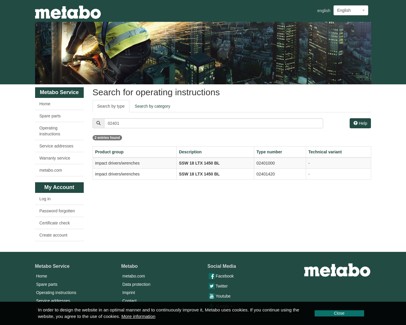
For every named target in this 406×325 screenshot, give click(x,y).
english (323, 10)
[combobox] (350, 10)
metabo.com (51, 170)
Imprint (128, 292)
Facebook (221, 276)
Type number (269, 152)
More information (138, 316)
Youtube (220, 296)
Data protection (136, 284)
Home (45, 103)
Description (190, 152)
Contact (129, 300)
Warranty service (55, 158)
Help (360, 123)
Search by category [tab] (152, 106)
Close (339, 313)
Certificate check (55, 223)
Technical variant (325, 152)
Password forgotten (57, 211)
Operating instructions (50, 131)
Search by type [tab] (111, 106)
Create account (54, 235)
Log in (45, 198)
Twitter (218, 286)
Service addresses (56, 146)
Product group (109, 152)
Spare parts (50, 116)
